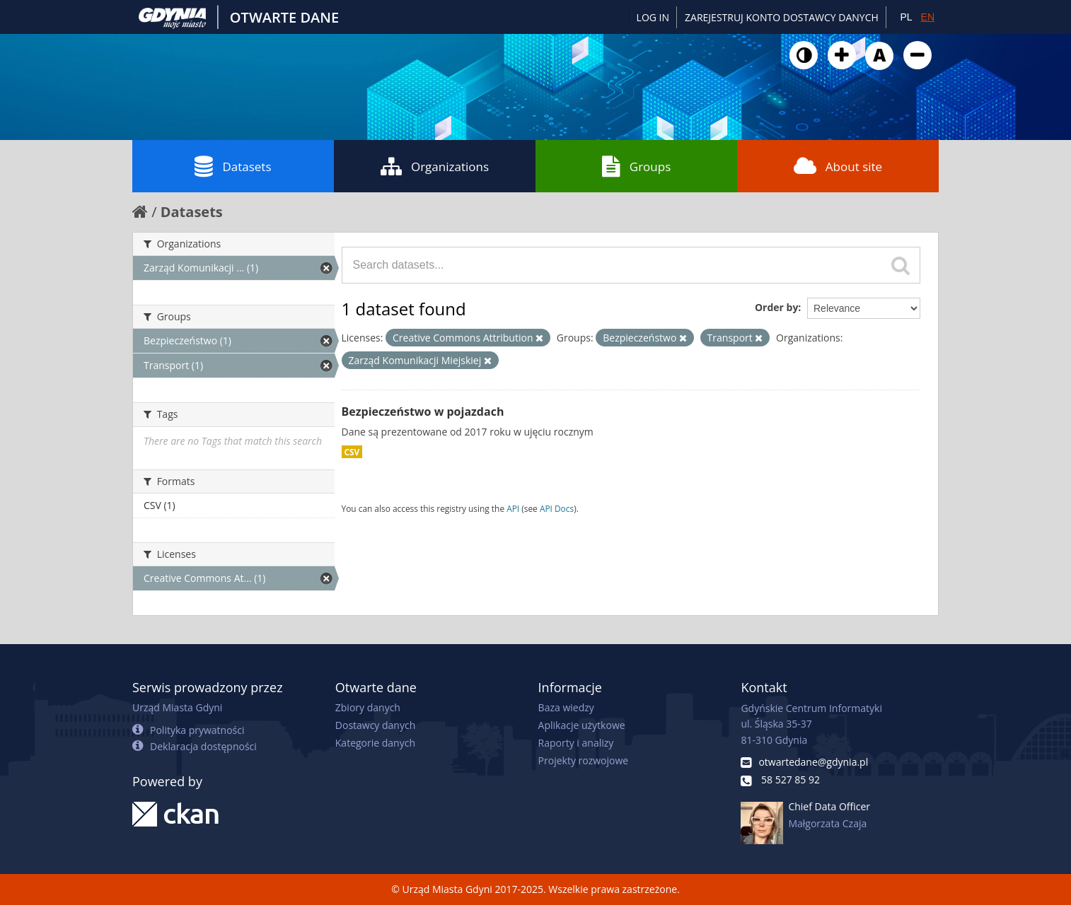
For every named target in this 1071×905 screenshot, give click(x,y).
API (512, 508)
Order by (776, 307)
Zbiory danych (367, 707)
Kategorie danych (375, 742)
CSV (352, 451)
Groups (636, 166)
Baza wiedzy (566, 707)
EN (927, 17)
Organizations (435, 166)
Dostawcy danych (375, 725)
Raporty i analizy (576, 742)
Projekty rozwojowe (583, 760)
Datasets (233, 166)
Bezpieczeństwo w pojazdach (423, 411)
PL (906, 17)
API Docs (557, 508)
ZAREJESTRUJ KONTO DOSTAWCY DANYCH (782, 17)
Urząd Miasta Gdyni (177, 707)
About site (838, 166)
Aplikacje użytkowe (581, 725)
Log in (653, 17)
